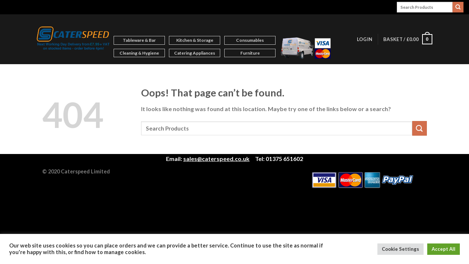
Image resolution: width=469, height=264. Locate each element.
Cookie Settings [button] (400, 249)
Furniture (250, 53)
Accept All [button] (443, 249)
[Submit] (458, 7)
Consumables (250, 40)
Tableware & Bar (139, 40)
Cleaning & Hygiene (139, 53)
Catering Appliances (194, 53)
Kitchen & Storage (194, 40)
